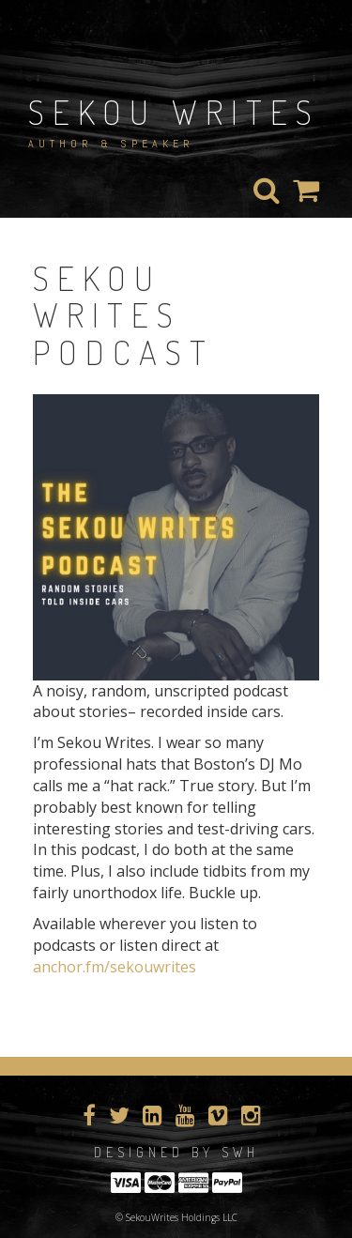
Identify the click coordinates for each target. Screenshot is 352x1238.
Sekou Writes (174, 111)
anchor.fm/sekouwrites (114, 966)
